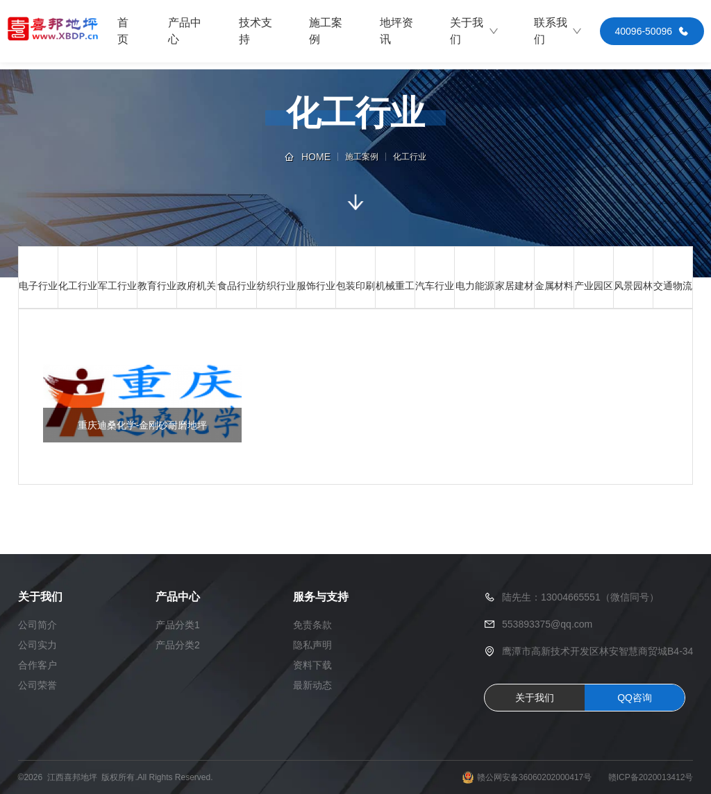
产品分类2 (178, 644)
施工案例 (325, 31)
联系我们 (558, 31)
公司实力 (37, 644)
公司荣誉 (37, 685)
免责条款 (312, 624)
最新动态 (312, 685)
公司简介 (37, 624)
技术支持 (255, 31)
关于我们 (474, 31)
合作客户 (37, 665)
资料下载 (312, 665)
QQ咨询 (634, 697)
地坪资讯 (396, 31)
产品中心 (184, 31)
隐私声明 (312, 644)
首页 (122, 31)
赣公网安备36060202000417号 (534, 777)
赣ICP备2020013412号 (651, 777)
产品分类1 (178, 624)
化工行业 (409, 157)
